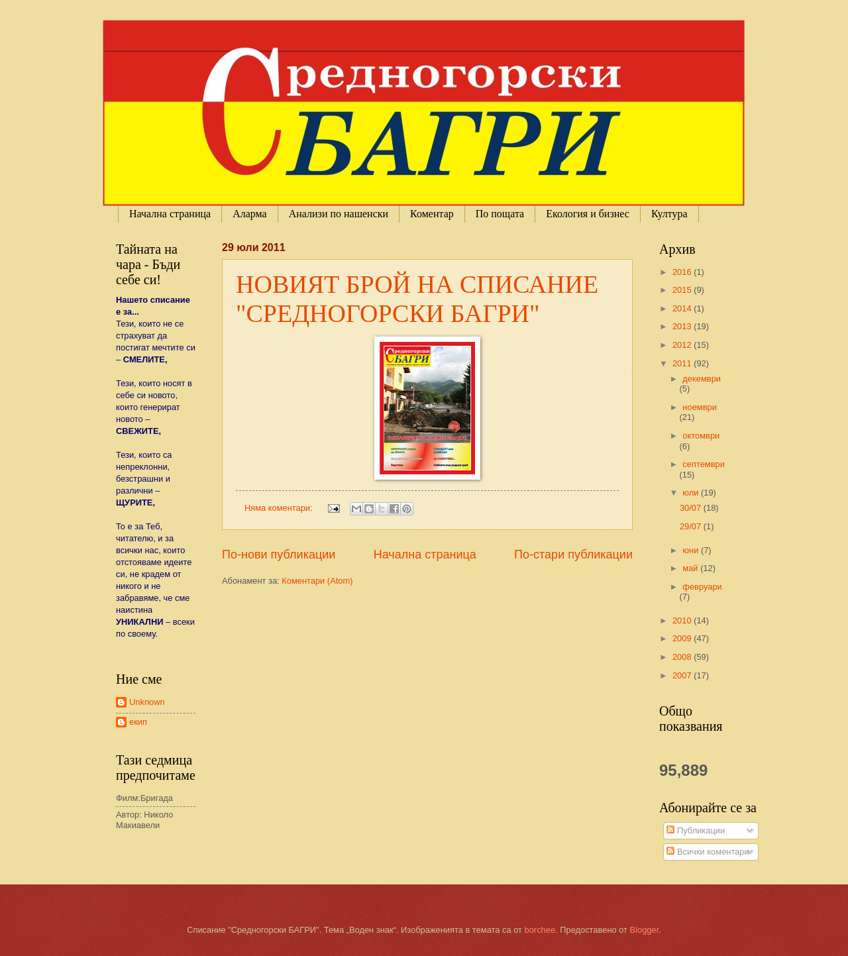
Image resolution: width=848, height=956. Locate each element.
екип (138, 722)
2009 (683, 638)
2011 (683, 363)
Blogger (644, 930)
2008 (683, 657)
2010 (683, 620)
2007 (683, 675)
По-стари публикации (573, 554)
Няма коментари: (279, 508)
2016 (683, 272)
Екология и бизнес (587, 213)
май (691, 568)
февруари (701, 587)
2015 (683, 290)
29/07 (692, 526)
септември (703, 464)
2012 (683, 345)
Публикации (695, 830)
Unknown (147, 702)
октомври (700, 436)
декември (701, 379)
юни (691, 550)
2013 (683, 326)
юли (691, 493)
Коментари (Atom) (317, 581)
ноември (699, 407)
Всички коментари (707, 852)
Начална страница (170, 213)
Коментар (432, 213)
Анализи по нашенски (338, 213)
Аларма (250, 213)
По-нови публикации (278, 554)
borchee (540, 930)
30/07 (692, 508)
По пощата (500, 213)
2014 (683, 308)
